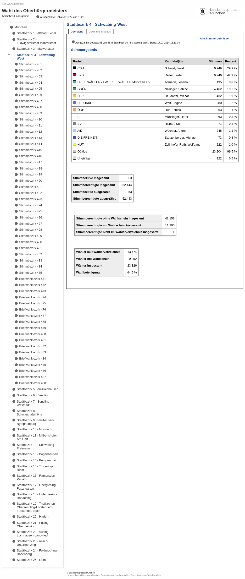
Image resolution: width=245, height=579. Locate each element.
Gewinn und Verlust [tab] (100, 31)
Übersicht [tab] (77, 31)
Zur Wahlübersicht (12, 3)
